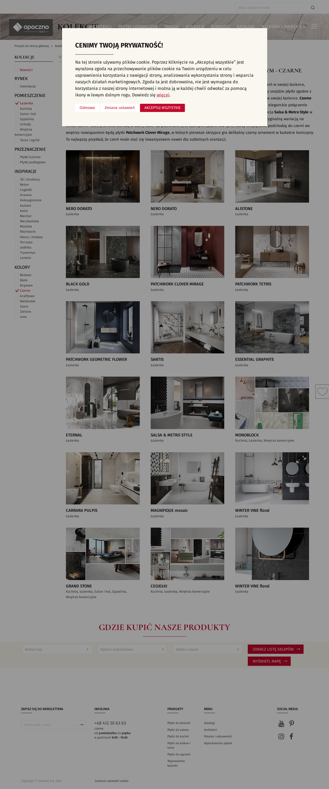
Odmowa (87, 108)
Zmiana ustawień (120, 108)
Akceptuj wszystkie (162, 108)
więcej (163, 95)
